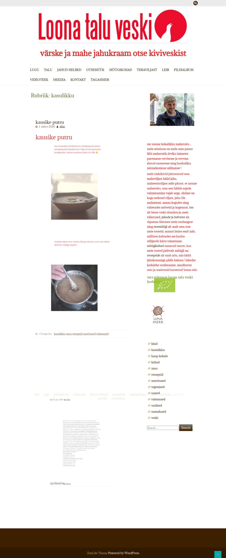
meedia (59, 80)
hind (198, 344)
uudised (200, 405)
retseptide (197, 255)
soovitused (88, 322)
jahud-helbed (69, 70)
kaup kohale (203, 356)
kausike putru (54, 169)
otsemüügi (204, 227)
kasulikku (63, 322)
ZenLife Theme (97, 553)
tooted (199, 393)
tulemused (99, 322)
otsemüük (95, 70)
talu (48, 70)
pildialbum (184, 70)
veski (198, 418)
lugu (34, 70)
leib (165, 70)
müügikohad (120, 70)
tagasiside (100, 80)
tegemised (201, 387)
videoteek (39, 80)
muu (70, 322)
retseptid (78, 322)
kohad (199, 362)
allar (65, 137)
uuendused (202, 412)
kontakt (78, 80)
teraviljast (147, 70)
